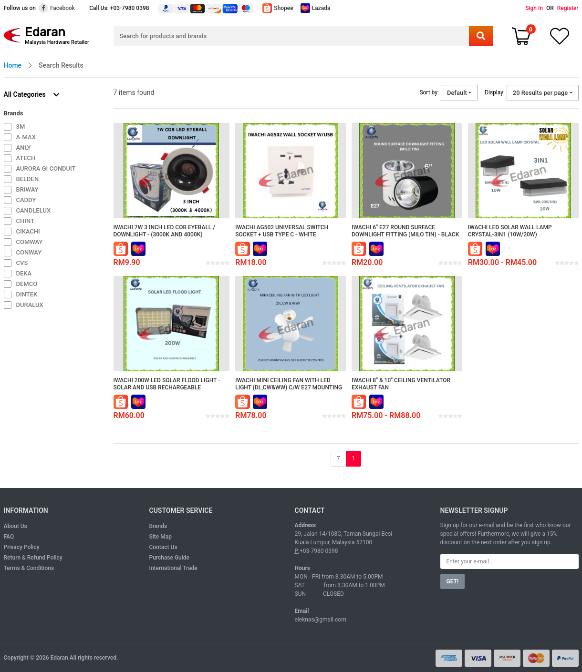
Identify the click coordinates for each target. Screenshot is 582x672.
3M (20, 126)
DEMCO (27, 283)
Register (568, 8)
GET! (453, 581)
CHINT (25, 220)
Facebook (57, 8)
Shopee (277, 8)
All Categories (31, 94)
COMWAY (29, 241)
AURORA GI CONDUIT (46, 168)
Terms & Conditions (29, 568)
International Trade (173, 568)
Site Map (160, 536)
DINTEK (27, 294)
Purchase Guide (169, 557)
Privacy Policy (22, 547)
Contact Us (163, 547)
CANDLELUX (33, 210)
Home (13, 65)
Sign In (534, 8)
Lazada (316, 8)
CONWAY (29, 252)
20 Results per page (540, 92)
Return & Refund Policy (33, 557)
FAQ (9, 536)
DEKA (24, 273)
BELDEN (27, 179)
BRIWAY (27, 189)
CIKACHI (28, 231)
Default (457, 92)
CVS (22, 262)
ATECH (26, 158)
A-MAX (26, 137)
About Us (15, 526)
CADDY (26, 200)
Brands (158, 526)
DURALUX (29, 304)
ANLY (23, 147)
